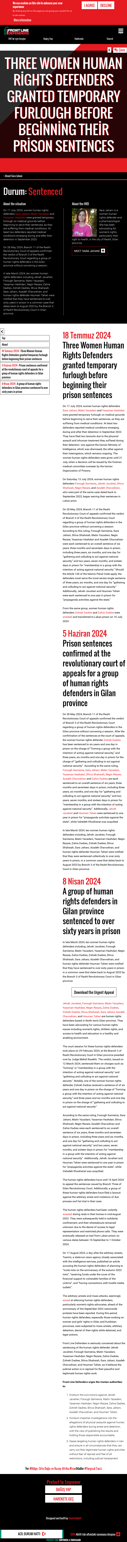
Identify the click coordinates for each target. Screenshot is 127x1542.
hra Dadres (112, 1007)
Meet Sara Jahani (87, 251)
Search (110, 38)
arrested (67, 617)
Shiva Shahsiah (95, 774)
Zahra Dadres (106, 612)
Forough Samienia (85, 483)
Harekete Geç (63, 1499)
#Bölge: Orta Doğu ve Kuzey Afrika (49, 1469)
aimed (66, 1300)
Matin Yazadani (40, 214)
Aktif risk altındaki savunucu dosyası (93, 1534)
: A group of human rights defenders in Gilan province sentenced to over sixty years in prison (25, 388)
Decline (106, 5)
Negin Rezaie (82, 488)
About (5, 345)
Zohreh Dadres (83, 612)
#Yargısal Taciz (93, 1469)
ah (97, 1012)
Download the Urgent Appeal (94, 992)
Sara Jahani (22, 214)
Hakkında (79, 38)
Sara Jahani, (92, 770)
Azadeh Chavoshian (108, 488)
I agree (89, 5)
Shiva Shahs (88, 1012)
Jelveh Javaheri (107, 483)
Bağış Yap (48, 38)
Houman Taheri (88, 813)
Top (3, 338)
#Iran (73, 1469)
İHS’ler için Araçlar (17, 38)
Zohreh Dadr (111, 740)
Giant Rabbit (74, 1518)
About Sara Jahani (14, 176)
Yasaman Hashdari (14, 217)
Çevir (122, 49)
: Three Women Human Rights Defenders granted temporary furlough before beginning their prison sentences (25, 355)
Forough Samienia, (93, 1003)
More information (22, 20)
